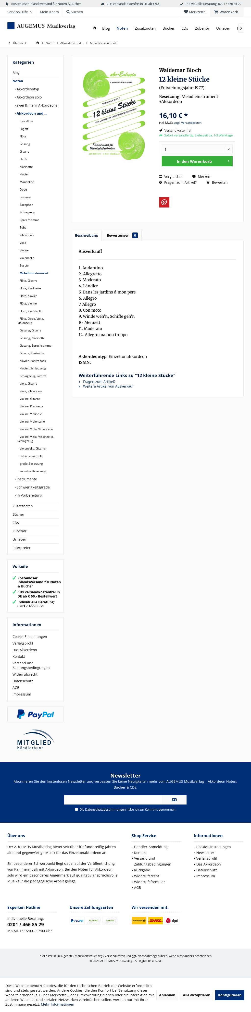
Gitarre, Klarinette (31, 353)
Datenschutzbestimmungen (105, 809)
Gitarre (24, 151)
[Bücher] (168, 28)
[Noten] (122, 28)
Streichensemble (31, 456)
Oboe (23, 189)
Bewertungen (122, 235)
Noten (18, 81)
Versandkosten (115, 956)
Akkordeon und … (31, 113)
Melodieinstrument (33, 273)
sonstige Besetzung (32, 471)
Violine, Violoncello (32, 421)
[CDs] (184, 28)
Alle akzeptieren (196, 995)
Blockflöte (26, 121)
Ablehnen (167, 995)
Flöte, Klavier (28, 296)
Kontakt (19, 656)
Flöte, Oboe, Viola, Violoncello (30, 321)
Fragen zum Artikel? (178, 182)
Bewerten (217, 182)
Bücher (18, 514)
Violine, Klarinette (31, 406)
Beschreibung (86, 235)
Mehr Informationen (57, 1004)
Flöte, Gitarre (28, 281)
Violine (24, 250)
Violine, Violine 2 (30, 414)
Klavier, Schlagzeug (32, 368)
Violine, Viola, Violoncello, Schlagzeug (35, 439)
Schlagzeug (27, 212)
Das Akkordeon (25, 649)
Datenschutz (23, 681)
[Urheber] (223, 28)
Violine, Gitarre (29, 399)
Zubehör (19, 531)
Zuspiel (24, 265)
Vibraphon (26, 235)
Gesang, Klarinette (32, 338)
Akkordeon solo (29, 97)
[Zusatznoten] (145, 28)
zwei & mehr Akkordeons (36, 105)
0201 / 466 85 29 (25, 924)
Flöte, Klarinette (30, 288)
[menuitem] (227, 12)
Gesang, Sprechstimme (35, 345)
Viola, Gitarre (28, 383)
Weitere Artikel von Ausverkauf (106, 386)
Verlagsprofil (23, 643)
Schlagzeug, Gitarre (33, 376)
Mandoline (26, 182)
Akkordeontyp (27, 89)
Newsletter (205, 852)
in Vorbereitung (29, 495)
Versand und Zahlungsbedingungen (31, 665)
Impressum (22, 694)
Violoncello (26, 258)
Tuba (22, 227)
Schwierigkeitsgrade (33, 487)
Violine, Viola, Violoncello (36, 429)
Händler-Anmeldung (151, 846)
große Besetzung (31, 464)
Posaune (25, 197)
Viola (22, 243)
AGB (16, 687)
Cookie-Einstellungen (30, 636)
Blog (16, 72)
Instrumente (26, 479)
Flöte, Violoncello (30, 311)
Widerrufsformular (149, 881)
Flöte (22, 136)
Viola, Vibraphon (30, 391)
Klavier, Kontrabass (32, 361)
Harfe (23, 159)
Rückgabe (142, 870)
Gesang (24, 144)
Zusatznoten (23, 506)
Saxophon (26, 205)
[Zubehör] (202, 28)
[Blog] (106, 28)
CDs (16, 522)
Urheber (19, 539)
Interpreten (22, 547)
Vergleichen (171, 176)
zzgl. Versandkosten (187, 123)
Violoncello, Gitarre (32, 448)
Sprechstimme (29, 220)
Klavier (24, 174)
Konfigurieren (229, 995)
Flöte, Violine (28, 303)
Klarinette (26, 167)
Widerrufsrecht (25, 674)
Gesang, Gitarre (30, 330)
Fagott (23, 129)
